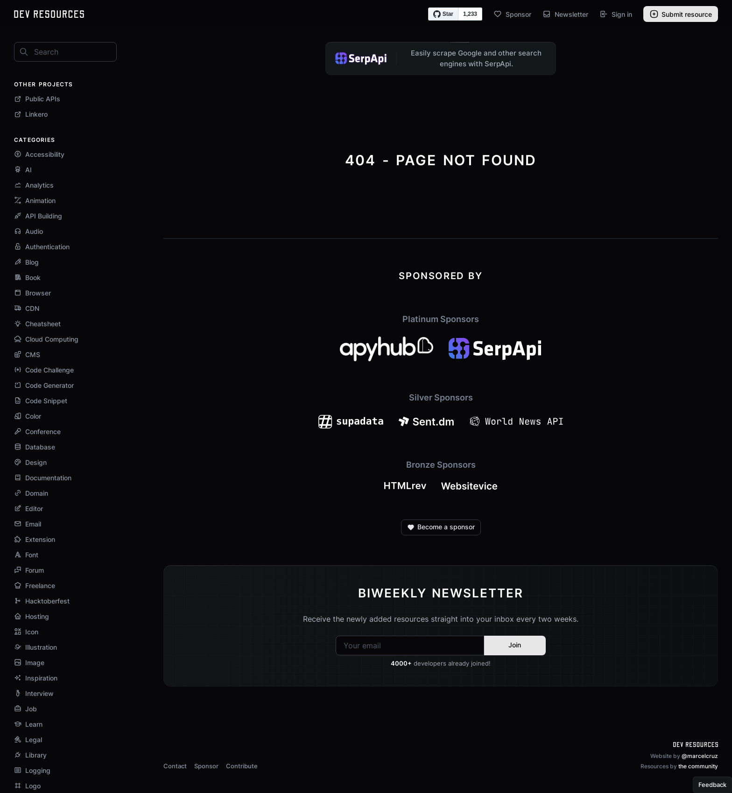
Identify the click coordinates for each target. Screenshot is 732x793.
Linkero (31, 114)
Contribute (242, 766)
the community (698, 766)
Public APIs (37, 99)
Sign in (615, 14)
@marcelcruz (700, 755)
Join (514, 645)
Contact (175, 766)
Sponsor (512, 14)
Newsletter (565, 14)
